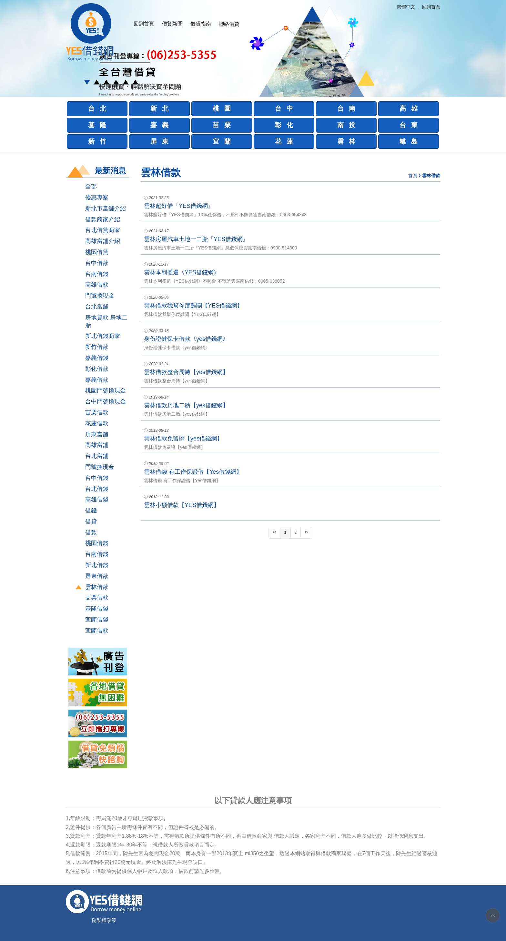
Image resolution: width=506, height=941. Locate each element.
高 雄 (409, 108)
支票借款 (96, 597)
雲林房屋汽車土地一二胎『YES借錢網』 (196, 239)
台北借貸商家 (102, 230)
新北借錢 (96, 565)
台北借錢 (96, 489)
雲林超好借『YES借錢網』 (179, 206)
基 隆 (97, 124)
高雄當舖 (96, 445)
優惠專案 (96, 197)
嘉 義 (159, 124)
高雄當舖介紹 (102, 241)
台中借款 (96, 263)
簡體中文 (406, 6)
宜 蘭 (222, 141)
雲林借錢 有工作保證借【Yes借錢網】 (193, 472)
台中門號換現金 (105, 401)
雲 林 (346, 141)
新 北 (159, 108)
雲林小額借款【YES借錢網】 (181, 505)
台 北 (97, 108)
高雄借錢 (96, 499)
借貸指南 (200, 23)
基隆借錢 (96, 608)
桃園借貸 (96, 252)
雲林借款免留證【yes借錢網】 (183, 438)
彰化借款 (96, 369)
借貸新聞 (172, 23)
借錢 (91, 510)
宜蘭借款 (96, 630)
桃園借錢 (96, 543)
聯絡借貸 (229, 24)
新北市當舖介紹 (105, 208)
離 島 (409, 141)
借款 (91, 532)
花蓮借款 (96, 423)
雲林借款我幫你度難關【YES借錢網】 (193, 305)
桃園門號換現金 (105, 390)
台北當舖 (96, 306)
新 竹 (97, 141)
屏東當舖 (96, 434)
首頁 (412, 175)
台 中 (284, 108)
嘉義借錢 (96, 358)
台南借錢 (96, 274)
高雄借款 (96, 284)
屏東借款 (96, 576)
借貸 (91, 521)
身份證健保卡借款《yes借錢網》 (186, 339)
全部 (91, 186)
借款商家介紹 (102, 219)
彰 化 (284, 124)
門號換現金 (99, 295)
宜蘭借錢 (96, 619)
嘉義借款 (96, 380)
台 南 (346, 108)
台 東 (409, 124)
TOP (493, 915)
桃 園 (222, 108)
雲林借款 (96, 587)
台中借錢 (96, 478)
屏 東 (159, 141)
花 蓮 (284, 141)
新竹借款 (96, 347)
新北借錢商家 (102, 336)
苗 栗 (222, 124)
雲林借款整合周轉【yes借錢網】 (186, 372)
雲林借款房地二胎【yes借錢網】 (186, 405)
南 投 (346, 124)
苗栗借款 (96, 412)
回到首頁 (144, 23)
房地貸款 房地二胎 (106, 321)
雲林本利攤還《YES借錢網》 (181, 272)
